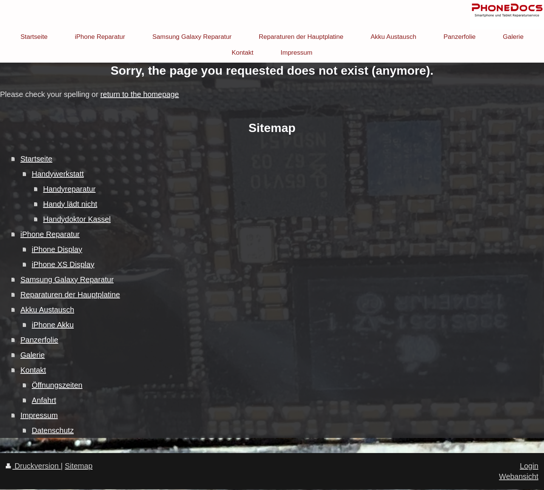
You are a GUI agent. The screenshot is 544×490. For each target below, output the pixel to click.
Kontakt (33, 370)
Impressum (39, 415)
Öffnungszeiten (57, 385)
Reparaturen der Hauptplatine (70, 294)
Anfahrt (44, 400)
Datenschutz (53, 430)
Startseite (36, 159)
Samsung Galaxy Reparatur (67, 279)
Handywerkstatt (58, 174)
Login (529, 466)
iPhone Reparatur (50, 234)
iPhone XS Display (63, 264)
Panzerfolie (39, 340)
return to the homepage (139, 94)
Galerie (32, 355)
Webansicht (518, 476)
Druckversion (33, 466)
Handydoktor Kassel (77, 219)
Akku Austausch (47, 310)
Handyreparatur (69, 189)
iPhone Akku (53, 325)
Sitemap (79, 466)
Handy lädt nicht (70, 204)
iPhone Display (57, 249)
